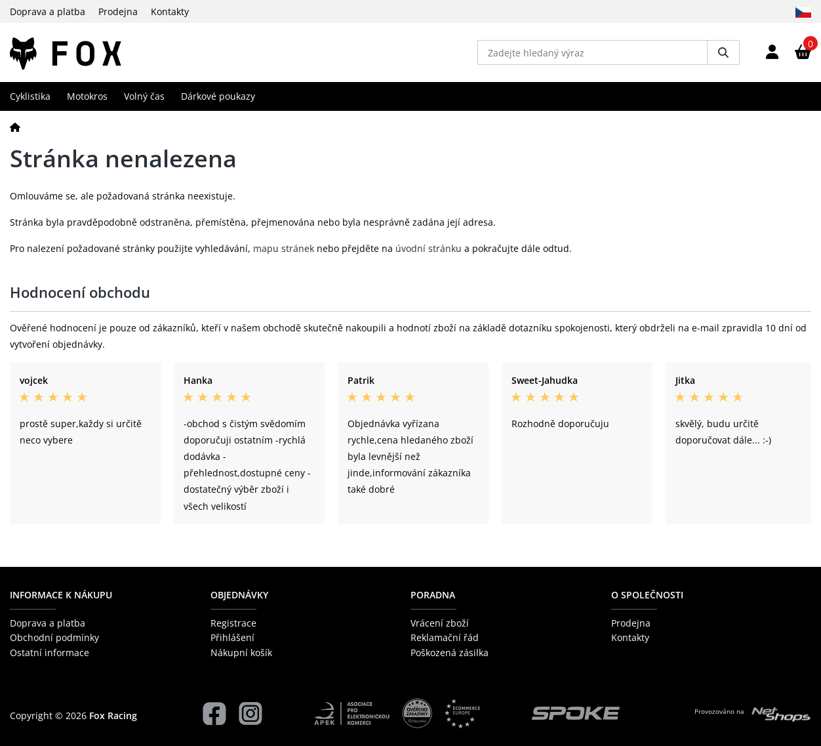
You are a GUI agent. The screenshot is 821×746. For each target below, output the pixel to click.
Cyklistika (30, 96)
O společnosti (647, 595)
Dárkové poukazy (218, 96)
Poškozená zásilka (450, 652)
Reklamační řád (445, 637)
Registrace (233, 623)
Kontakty (170, 11)
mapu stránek (283, 248)
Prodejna (118, 11)
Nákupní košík (241, 652)
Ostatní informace (49, 652)
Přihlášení (232, 637)
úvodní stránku (428, 248)
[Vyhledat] (723, 52)
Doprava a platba (47, 11)
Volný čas (144, 96)
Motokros (87, 96)
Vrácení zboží (440, 623)
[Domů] (15, 127)
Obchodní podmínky (54, 637)
